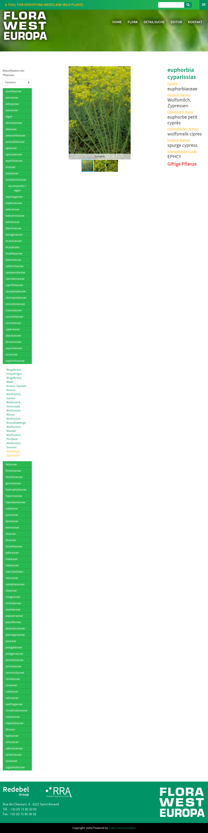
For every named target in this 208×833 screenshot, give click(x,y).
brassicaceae (14, 241)
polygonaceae (14, 654)
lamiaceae (12, 521)
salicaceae (12, 698)
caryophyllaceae (16, 291)
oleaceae (11, 590)
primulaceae (13, 666)
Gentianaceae (14, 477)
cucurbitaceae (14, 316)
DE (204, 5)
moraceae (12, 578)
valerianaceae (14, 748)
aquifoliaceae (14, 161)
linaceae (11, 540)
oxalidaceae (13, 609)
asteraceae (12, 209)
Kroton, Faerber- (17, 386)
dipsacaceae (13, 335)
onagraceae (13, 597)
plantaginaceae (15, 635)
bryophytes (13, 247)
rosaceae (11, 685)
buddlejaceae (14, 253)
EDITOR (176, 22)
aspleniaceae (14, 203)
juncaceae (12, 515)
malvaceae (12, 565)
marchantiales (14, 572)
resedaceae (13, 679)
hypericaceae (14, 496)
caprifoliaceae (14, 285)
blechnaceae (13, 228)
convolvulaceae (15, 304)
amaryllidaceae (15, 142)
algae (9, 116)
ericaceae (11, 354)
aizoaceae (12, 110)
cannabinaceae (15, 279)
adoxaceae (12, 104)
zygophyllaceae (15, 767)
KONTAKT (195, 22)
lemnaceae (12, 527)
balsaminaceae (15, 216)
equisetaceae (14, 348)
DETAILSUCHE (154, 22)
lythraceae (12, 553)
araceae (10, 167)
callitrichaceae (15, 266)
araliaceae (12, 173)
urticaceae (12, 742)
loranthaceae (14, 546)
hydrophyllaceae (16, 489)
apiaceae (11, 148)
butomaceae (13, 260)
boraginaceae (14, 234)
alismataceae (14, 123)
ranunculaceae (15, 672)
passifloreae (13, 622)
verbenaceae (14, 755)
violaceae (11, 761)
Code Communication (122, 828)
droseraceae (13, 342)
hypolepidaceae (15, 502)
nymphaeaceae (15, 584)
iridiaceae (12, 508)
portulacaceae (14, 660)
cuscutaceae (13, 323)
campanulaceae (15, 272)
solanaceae (13, 717)
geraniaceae (13, 483)
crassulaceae (14, 310)
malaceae (11, 559)
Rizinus (11, 390)
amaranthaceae (15, 135)
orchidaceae (13, 603)
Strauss (10, 729)
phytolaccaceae (15, 628)
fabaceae (11, 464)
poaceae (11, 641)
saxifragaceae (14, 704)
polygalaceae (14, 647)
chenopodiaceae (16, 298)
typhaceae (12, 736)
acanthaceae (13, 91)
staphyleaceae (14, 723)
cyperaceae (13, 329)
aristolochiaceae (16, 180)
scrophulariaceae (16, 710)
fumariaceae (13, 471)
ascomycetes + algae (17, 188)
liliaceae (11, 534)
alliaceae (11, 129)
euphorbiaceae (15, 361)
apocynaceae (14, 154)
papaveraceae (14, 616)
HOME (117, 22)
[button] (41, 113)
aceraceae (12, 97)
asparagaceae (14, 197)
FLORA (133, 22)
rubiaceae (12, 691)
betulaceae (12, 222)
